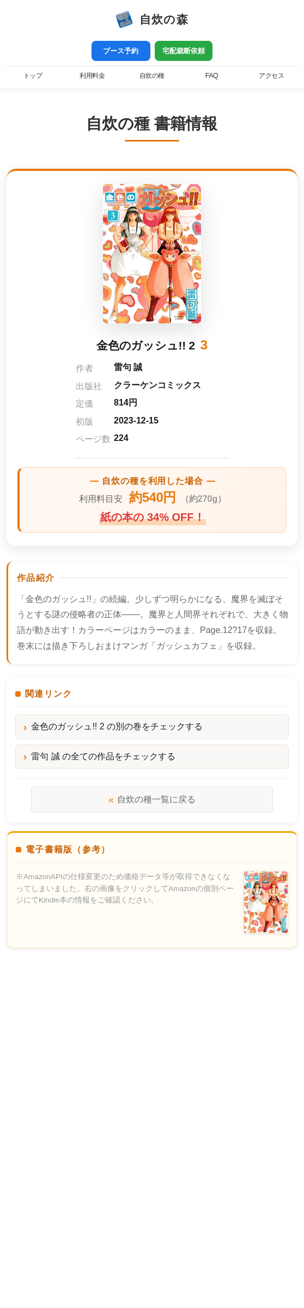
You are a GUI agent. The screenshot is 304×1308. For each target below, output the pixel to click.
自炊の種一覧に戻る (152, 799)
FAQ (211, 75)
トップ (32, 75)
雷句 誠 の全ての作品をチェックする (103, 756)
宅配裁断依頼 (183, 51)
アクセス (271, 75)
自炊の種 (152, 75)
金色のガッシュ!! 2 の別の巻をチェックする (117, 726)
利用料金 (92, 75)
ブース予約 (120, 51)
